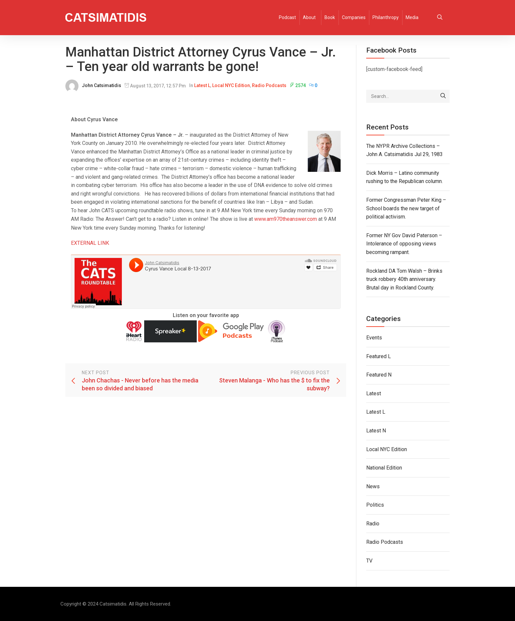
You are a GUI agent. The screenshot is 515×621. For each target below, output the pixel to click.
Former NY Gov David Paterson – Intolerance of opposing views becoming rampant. (404, 243)
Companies (354, 17)
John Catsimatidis (101, 85)
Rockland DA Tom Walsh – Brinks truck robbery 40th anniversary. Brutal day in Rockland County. (404, 279)
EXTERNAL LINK (90, 243)
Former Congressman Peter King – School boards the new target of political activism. (406, 208)
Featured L (378, 356)
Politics (375, 505)
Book (330, 17)
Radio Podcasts (269, 85)
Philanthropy (385, 17)
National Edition (384, 468)
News (373, 486)
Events (374, 337)
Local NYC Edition (231, 85)
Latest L (202, 85)
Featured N (379, 375)
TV (369, 561)
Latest (373, 393)
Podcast (287, 17)
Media (412, 17)
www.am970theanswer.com (285, 219)
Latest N (376, 430)
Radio (372, 523)
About (309, 17)
